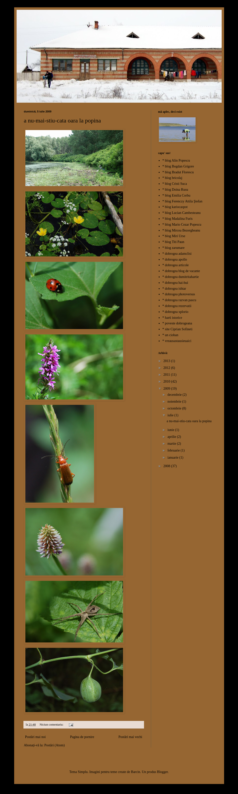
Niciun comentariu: (52, 724)
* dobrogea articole (175, 265)
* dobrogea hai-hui (175, 283)
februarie (174, 450)
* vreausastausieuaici (176, 341)
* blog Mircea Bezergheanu (181, 230)
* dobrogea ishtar (174, 288)
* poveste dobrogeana (177, 323)
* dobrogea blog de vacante (181, 271)
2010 (167, 381)
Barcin (135, 772)
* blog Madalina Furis (177, 219)
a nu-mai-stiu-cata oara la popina (62, 120)
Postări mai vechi (130, 737)
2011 (167, 374)
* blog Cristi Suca (174, 184)
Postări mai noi (35, 737)
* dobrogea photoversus (178, 294)
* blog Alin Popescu (176, 160)
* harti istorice (172, 318)
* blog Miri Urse (173, 236)
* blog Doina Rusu (175, 189)
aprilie (172, 437)
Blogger (162, 772)
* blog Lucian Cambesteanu (181, 213)
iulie (170, 415)
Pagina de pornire (82, 737)
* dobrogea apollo (174, 259)
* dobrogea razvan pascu (179, 300)
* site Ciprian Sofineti (177, 329)
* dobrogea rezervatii (176, 306)
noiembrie (174, 401)
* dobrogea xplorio (175, 312)
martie (172, 443)
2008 (167, 466)
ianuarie (173, 457)
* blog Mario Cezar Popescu (181, 224)
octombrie (174, 408)
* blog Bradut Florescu (178, 172)
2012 (167, 368)
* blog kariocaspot (174, 207)
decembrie (175, 395)
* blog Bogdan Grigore (178, 166)
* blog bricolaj (172, 178)
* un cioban (170, 335)
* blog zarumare (173, 248)
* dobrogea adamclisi (177, 253)
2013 (167, 361)
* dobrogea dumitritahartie (180, 277)
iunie (171, 430)
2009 (167, 388)
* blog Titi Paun (173, 242)
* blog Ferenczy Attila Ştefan (182, 201)
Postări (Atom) (54, 745)
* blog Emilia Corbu (176, 195)
